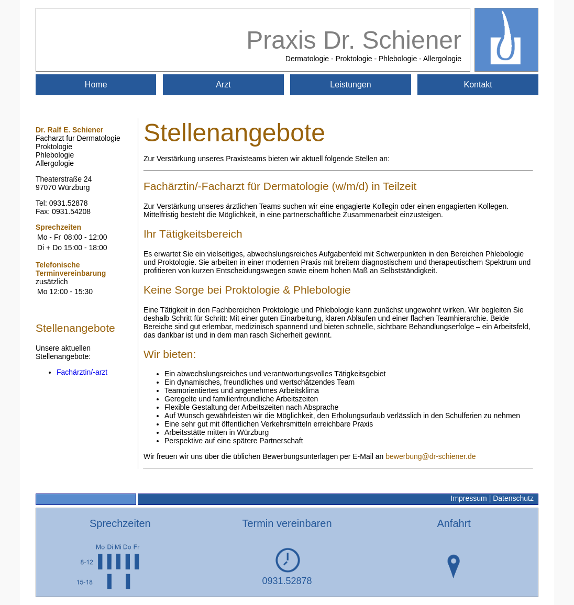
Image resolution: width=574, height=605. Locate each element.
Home (96, 84)
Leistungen (350, 84)
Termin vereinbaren (287, 523)
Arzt (223, 84)
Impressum (469, 498)
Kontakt (478, 84)
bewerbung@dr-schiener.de (430, 456)
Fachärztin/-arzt (82, 372)
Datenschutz (513, 498)
